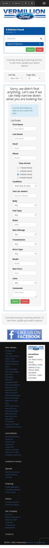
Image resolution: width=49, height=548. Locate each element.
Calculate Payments (12, 490)
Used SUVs (9, 447)
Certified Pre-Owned (13, 461)
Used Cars (9, 439)
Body (15, 201)
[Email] (24, 148)
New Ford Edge (11, 369)
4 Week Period (24, 174)
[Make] (24, 224)
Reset (39, 49)
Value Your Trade (12, 424)
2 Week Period (24, 171)
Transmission (19, 239)
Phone (15, 153)
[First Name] (24, 128)
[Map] (37, 367)
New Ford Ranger (12, 398)
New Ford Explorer (12, 385)
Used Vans (9, 444)
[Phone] (24, 158)
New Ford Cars (11, 408)
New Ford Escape (12, 372)
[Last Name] (24, 138)
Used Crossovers (12, 450)
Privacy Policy (10, 492)
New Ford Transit (11, 406)
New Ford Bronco (12, 361)
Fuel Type (17, 210)
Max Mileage (19, 230)
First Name (18, 124)
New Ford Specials (12, 472)
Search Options (14, 43)
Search (30, 49)
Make (15, 220)
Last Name (18, 134)
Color (15, 278)
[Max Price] (24, 273)
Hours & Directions (12, 517)
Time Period (24, 163)
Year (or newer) (20, 191)
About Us (8, 514)
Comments (18, 288)
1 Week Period (24, 168)
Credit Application (12, 487)
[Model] (24, 263)
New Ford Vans (11, 414)
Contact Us (9, 534)
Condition (17, 181)
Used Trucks (10, 442)
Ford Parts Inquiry (12, 505)
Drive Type (18, 249)
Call (5, 3)
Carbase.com (31, 542)
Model (16, 259)
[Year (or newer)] (24, 195)
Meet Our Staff (11, 520)
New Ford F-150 (11, 387)
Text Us (16, 3)
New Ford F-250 (11, 390)
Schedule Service (12, 502)
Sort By (11, 75)
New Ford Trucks (11, 411)
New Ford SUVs (11, 416)
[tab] (24, 44)
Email (15, 144)
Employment (10, 528)
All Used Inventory (12, 437)
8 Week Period (24, 177)
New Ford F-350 (11, 393)
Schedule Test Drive (13, 427)
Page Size (31, 75)
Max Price (17, 269)
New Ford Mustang (12, 395)
